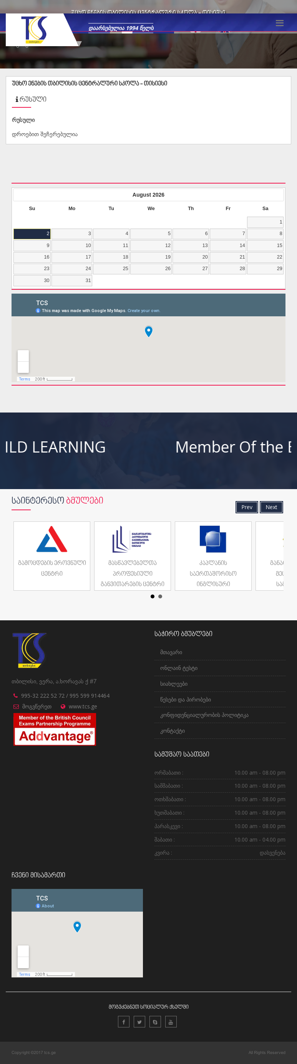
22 (279, 257)
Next (271, 507)
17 (88, 257)
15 (279, 245)
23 (47, 268)
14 (242, 245)
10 (88, 245)
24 (88, 268)
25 (125, 268)
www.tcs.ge (83, 706)
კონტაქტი (172, 730)
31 (88, 280)
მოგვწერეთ (36, 706)
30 (47, 280)
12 (168, 245)
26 (168, 268)
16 (47, 257)
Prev (246, 507)
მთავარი (171, 652)
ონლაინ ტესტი (178, 667)
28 (242, 268)
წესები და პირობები (185, 699)
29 (279, 268)
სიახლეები (173, 683)
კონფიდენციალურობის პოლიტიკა (204, 714)
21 (242, 257)
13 (205, 245)
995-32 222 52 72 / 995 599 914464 (65, 695)
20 (205, 257)
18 (125, 257)
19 (168, 257)
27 (205, 268)
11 (125, 245)
